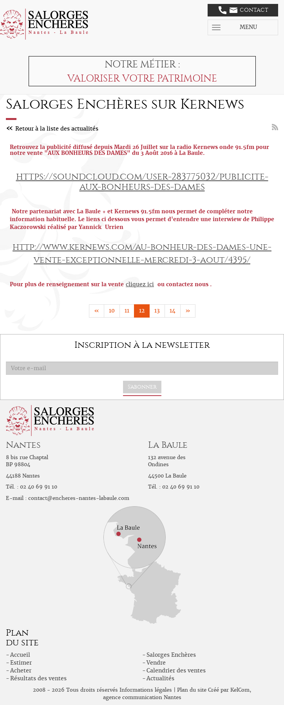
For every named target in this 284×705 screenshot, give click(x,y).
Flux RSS (275, 127)
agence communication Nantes (142, 697)
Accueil (20, 654)
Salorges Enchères (171, 654)
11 (127, 310)
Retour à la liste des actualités (56, 128)
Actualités (160, 678)
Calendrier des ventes (176, 670)
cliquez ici (140, 284)
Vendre (156, 662)
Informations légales (145, 690)
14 (172, 310)
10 (112, 310)
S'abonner (142, 386)
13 (157, 310)
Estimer (21, 662)
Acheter (20, 670)
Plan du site (191, 690)
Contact (243, 10)
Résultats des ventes (38, 678)
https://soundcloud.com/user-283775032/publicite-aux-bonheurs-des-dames (142, 181)
